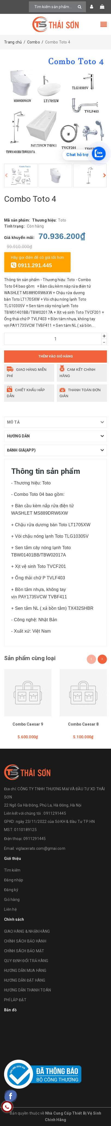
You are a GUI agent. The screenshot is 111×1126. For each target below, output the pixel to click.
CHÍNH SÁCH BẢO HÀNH (25, 941)
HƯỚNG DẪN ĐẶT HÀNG (24, 980)
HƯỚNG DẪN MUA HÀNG (25, 970)
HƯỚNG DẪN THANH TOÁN (27, 990)
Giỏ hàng (12, 899)
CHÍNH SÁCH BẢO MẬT (24, 951)
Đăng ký (11, 890)
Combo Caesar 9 (28, 724)
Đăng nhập (13, 880)
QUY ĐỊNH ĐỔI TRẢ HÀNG (26, 961)
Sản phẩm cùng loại (29, 658)
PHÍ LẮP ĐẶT (15, 1000)
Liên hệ (10, 909)
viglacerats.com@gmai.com (40, 848)
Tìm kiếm (12, 870)
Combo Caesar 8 (83, 724)
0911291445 (34, 838)
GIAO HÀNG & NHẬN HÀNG (27, 931)
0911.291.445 (31, 265)
